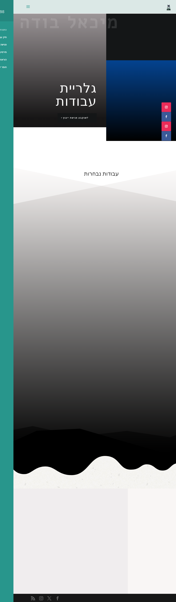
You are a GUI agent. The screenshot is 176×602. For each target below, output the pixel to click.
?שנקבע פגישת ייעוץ (62, 118)
